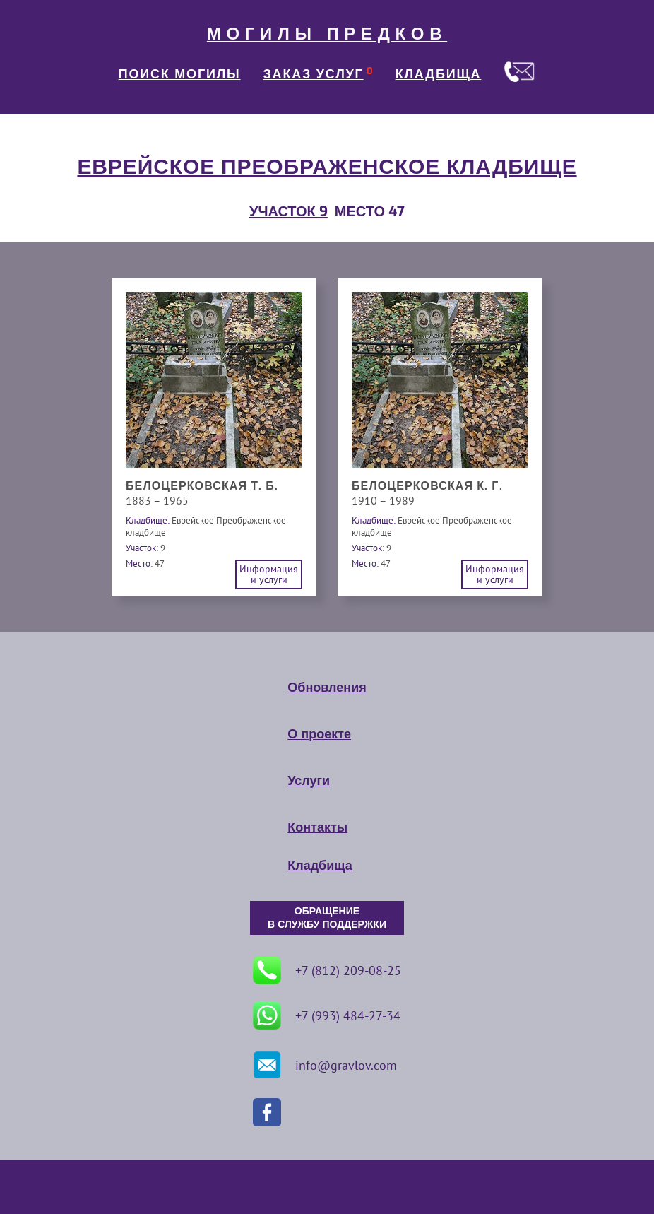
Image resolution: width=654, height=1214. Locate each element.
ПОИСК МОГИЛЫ (180, 74)
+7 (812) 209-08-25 (327, 970)
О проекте (319, 734)
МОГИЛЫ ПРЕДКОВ (327, 34)
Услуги (308, 780)
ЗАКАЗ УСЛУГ (313, 74)
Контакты (317, 827)
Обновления (326, 687)
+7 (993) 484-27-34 (326, 1015)
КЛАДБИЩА (439, 74)
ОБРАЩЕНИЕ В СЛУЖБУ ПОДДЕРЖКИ (327, 917)
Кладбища (319, 865)
